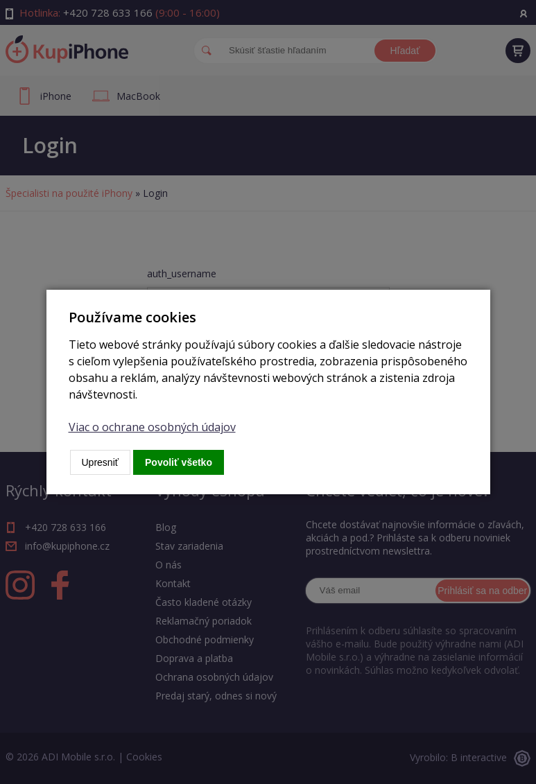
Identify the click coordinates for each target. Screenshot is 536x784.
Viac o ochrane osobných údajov (152, 427)
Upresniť (100, 462)
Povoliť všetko (178, 462)
